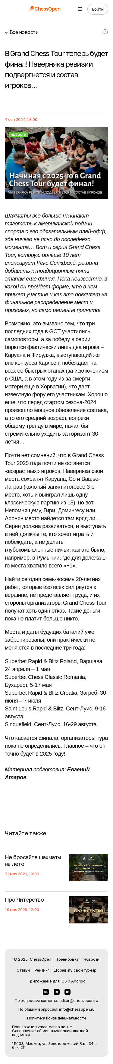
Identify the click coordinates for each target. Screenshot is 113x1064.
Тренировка (67, 959)
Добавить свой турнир (75, 970)
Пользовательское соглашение (42, 1027)
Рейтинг (42, 970)
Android (78, 981)
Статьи (23, 970)
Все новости (21, 32)
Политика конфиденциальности (56, 1018)
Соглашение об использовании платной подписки (50, 1033)
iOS (64, 981)
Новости (91, 959)
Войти (98, 9)
